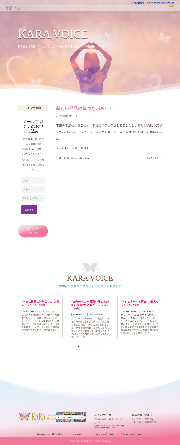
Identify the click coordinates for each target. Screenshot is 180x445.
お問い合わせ (137, 3)
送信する (29, 209)
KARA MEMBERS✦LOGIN (160, 3)
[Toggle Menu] (171, 6)
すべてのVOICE (33, 231)
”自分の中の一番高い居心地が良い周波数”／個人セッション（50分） (90, 305)
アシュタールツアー (46, 311)
